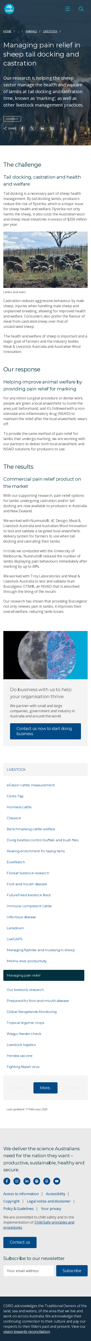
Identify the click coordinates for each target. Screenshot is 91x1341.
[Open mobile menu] (67, 8)
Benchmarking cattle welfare (31, 829)
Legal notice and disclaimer (49, 1201)
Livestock (50, 31)
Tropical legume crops (25, 1023)
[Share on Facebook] (22, 128)
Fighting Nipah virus (23, 1067)
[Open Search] (81, 8)
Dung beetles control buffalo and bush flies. (43, 840)
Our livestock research (25, 990)
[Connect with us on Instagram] (16, 1181)
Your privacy (51, 1208)
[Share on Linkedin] (42, 128)
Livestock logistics (21, 1045)
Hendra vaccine (20, 1056)
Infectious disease (21, 917)
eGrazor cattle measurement (31, 785)
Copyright (11, 1201)
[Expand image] (45, 260)
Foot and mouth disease (27, 884)
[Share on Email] (52, 128)
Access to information (21, 1193)
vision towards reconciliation (26, 1331)
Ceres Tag (15, 796)
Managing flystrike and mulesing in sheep (41, 950)
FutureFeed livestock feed (28, 895)
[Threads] (46, 1181)
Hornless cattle (19, 807)
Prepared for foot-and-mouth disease (38, 1001)
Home (7, 31)
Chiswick (14, 818)
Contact (12, 119)
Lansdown (15, 928)
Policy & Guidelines (18, 1208)
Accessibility (55, 1193)
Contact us (20, 1242)
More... (45, 1087)
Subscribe (72, 1270)
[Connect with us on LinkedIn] (26, 1181)
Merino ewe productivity (27, 961)
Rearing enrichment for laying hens (36, 851)
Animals (31, 31)
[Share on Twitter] (32, 128)
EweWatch (16, 862)
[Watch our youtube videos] (56, 1181)
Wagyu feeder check (24, 1034)
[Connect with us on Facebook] (6, 1181)
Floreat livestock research (28, 873)
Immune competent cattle (29, 906)
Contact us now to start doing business (44, 731)
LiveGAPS (14, 939)
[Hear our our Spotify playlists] (36, 1181)
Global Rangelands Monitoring (32, 1012)
